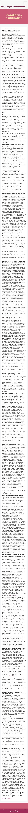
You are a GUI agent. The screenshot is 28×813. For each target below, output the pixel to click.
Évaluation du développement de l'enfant (13, 7)
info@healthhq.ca (12, 595)
